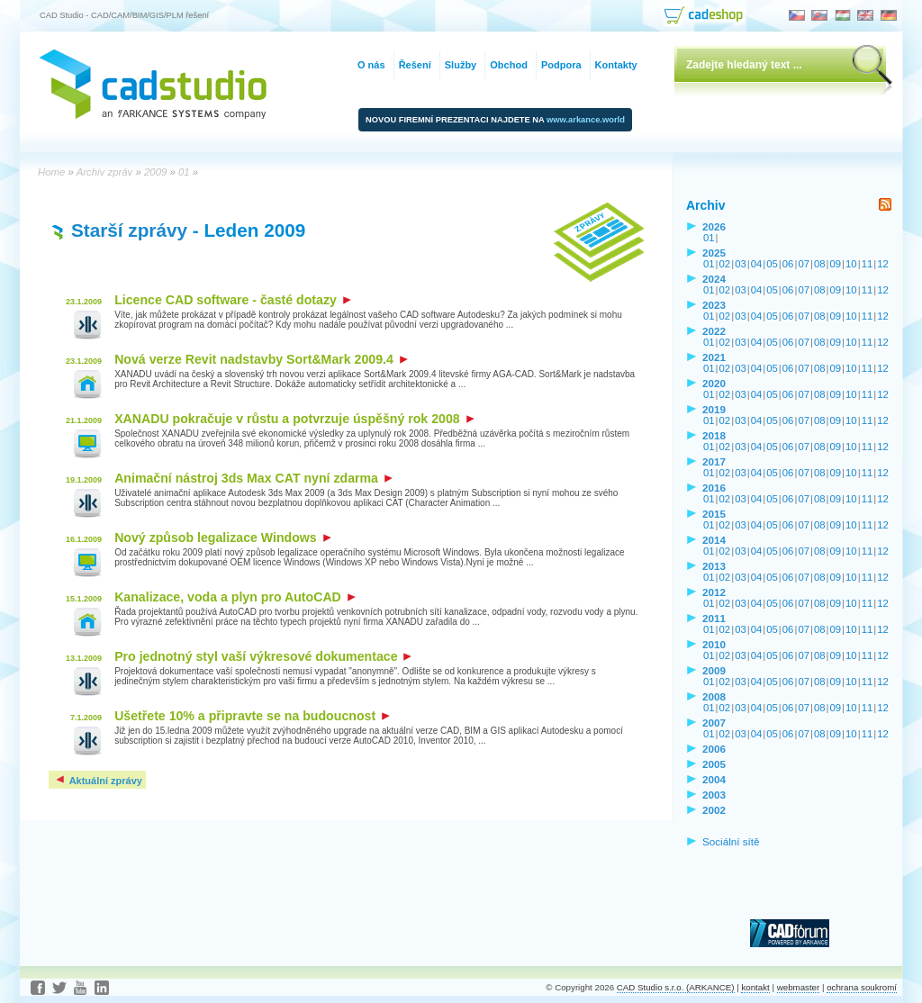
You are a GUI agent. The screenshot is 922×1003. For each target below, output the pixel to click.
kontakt (755, 987)
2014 (714, 540)
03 (740, 263)
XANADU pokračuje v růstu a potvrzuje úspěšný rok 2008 (294, 418)
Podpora (561, 64)
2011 (714, 618)
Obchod (509, 64)
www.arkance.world (586, 119)
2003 (714, 794)
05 (772, 263)
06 (788, 263)
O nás (371, 64)
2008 (714, 696)
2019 (714, 409)
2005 (714, 764)
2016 (714, 487)
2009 (714, 670)
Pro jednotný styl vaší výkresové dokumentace (262, 656)
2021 (714, 357)
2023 (714, 305)
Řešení (415, 64)
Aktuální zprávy (98, 780)
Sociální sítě (731, 841)
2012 (714, 592)
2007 (714, 722)
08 (820, 263)
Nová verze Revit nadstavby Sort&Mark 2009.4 (261, 359)
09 (836, 263)
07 (803, 263)
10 (851, 263)
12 (883, 263)
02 (725, 263)
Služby (460, 64)
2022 (714, 331)
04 (757, 263)
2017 (714, 461)
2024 (714, 279)
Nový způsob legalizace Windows (222, 537)
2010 (714, 644)
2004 (714, 779)
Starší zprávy (129, 230)
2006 (714, 749)
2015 (714, 514)
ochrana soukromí (862, 987)
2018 (714, 435)
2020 (714, 383)
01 (709, 237)
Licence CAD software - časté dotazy (232, 300)
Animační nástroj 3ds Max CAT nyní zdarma (253, 478)
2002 (714, 810)
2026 (714, 226)
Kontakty (616, 64)
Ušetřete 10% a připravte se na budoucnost (252, 716)
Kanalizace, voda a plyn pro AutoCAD (235, 597)
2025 (714, 252)
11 (867, 263)
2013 (714, 566)
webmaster (798, 987)
